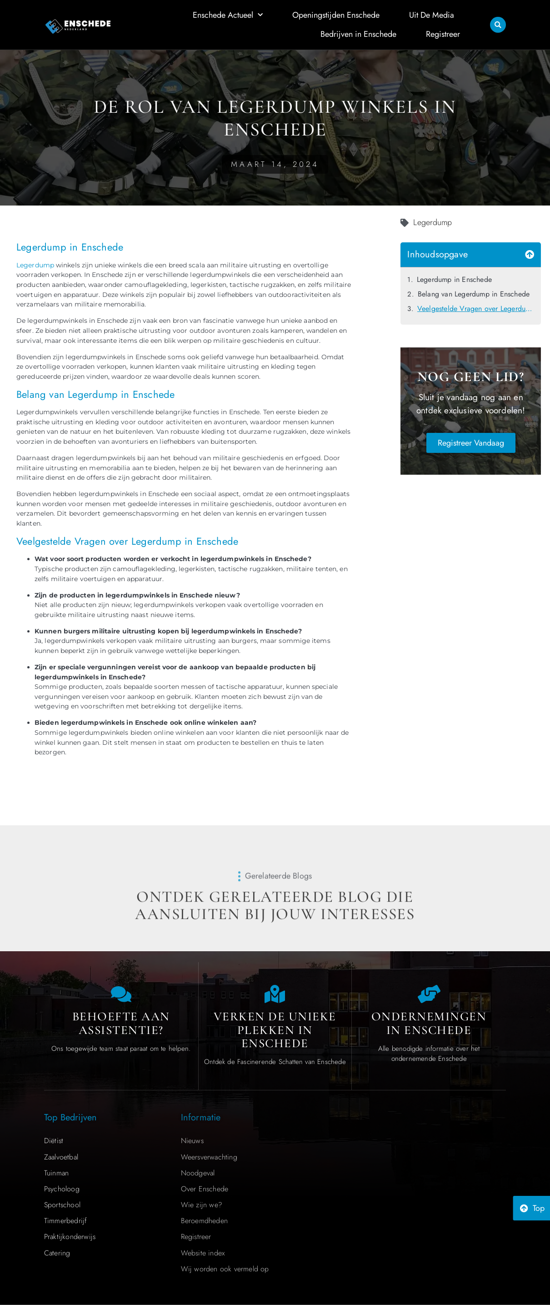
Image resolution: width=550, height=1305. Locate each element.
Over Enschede (205, 1189)
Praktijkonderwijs (69, 1236)
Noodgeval (198, 1173)
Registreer (443, 33)
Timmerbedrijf (65, 1220)
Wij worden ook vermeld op (225, 1269)
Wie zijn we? (201, 1205)
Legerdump (35, 265)
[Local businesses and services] (429, 994)
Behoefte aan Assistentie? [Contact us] (121, 1023)
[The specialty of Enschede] (275, 994)
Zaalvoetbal (61, 1157)
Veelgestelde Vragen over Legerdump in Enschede (475, 308)
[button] (498, 24)
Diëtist (53, 1140)
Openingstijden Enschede (336, 14)
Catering (57, 1253)
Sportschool (62, 1205)
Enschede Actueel (228, 14)
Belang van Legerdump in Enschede (474, 294)
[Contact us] (121, 994)
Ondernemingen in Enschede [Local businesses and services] (429, 1023)
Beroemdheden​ (204, 1220)
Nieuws (192, 1140)
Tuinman (56, 1173)
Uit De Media (431, 14)
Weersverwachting (209, 1157)
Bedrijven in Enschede (358, 33)
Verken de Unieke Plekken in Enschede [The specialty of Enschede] (275, 1030)
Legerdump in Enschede (454, 279)
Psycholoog (62, 1189)
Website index (203, 1253)
